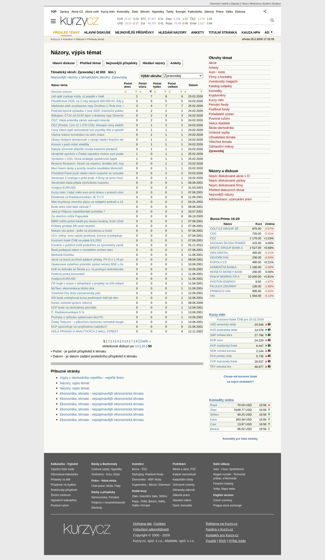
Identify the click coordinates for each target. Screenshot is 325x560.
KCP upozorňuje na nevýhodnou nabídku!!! (79, 326)
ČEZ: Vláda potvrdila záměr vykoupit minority (80, 120)
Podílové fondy (219, 109)
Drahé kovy (139, 491)
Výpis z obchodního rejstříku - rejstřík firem (92, 377)
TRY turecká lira (220, 366)
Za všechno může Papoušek (69, 216)
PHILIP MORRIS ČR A (224, 276)
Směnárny (97, 474)
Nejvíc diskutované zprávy (227, 180)
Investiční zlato (148, 496)
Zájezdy (235, 3)
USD (120, 23)
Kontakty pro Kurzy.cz (222, 535)
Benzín (153, 501)
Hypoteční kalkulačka (63, 500)
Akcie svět (92, 11)
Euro (109, 474)
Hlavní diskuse (64, 63)
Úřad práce (98, 485)
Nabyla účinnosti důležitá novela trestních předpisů (84, 149)
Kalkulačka (195, 11)
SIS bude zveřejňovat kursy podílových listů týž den (84, 297)
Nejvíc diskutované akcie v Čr (229, 176)
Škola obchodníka (221, 128)
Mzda (109, 485)
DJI (143, 23)
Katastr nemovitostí (184, 474)
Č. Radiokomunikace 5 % (67, 312)
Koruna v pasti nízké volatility (70, 144)
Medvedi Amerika (62, 254)
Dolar (116, 474)
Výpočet (72, 464)
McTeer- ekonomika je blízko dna (72, 288)
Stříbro (214, 414)
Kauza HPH (250, 32)
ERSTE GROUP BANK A (226, 247)
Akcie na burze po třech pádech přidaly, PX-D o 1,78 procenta (91, 259)
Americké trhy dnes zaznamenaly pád (75, 293)
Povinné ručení (219, 118)
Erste (193, 23)
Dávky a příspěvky (103, 492)
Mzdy (158, 479)
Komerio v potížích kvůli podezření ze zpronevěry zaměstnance (92, 245)
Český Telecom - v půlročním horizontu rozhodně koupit (87, 322)
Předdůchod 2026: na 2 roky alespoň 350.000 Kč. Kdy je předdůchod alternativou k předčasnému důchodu (120, 101)
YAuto (244, 3)
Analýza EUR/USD (63, 187)
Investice (68, 39)
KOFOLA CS (218, 262)
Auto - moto (217, 72)
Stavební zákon (182, 500)
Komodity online (221, 400)
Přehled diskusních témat (226, 190)
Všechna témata (220, 142)
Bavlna (214, 429)
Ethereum (164, 484)
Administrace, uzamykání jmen (230, 199)
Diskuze (240, 11)
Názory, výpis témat (74, 383)
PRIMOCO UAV (220, 291)
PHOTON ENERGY (223, 281)
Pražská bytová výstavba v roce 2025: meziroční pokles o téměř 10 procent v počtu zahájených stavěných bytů (123, 110)
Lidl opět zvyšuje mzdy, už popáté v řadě (77, 96)
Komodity (215, 91)
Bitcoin (145, 11)
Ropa (213, 405)
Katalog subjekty (220, 86)
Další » (145, 341)
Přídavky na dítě (60, 479)
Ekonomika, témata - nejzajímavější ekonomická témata (102, 393)
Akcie (212, 63)
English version (223, 495)
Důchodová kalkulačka (64, 474)
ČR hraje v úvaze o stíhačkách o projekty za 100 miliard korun (91, 283)
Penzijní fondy (219, 104)
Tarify (170, 11)
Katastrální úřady (183, 479)
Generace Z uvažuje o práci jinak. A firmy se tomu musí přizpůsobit (94, 178)
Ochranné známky (184, 484)
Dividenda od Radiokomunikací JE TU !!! (77, 197)
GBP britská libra (221, 335)
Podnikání (179, 464)
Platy (117, 485)
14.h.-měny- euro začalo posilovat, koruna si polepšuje (86, 235)
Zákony (209, 11)
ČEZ (213, 238)
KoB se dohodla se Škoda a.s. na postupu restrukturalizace (89, 269)
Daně (176, 505)
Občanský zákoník (184, 489)
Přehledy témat (95, 39)
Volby (216, 488)
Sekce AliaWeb (219, 123)
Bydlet (266, 3)
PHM (144, 501)
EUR (120, 19)
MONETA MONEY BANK (226, 272)
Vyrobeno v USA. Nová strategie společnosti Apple (84, 158)
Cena (224, 469)
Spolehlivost (236, 469)
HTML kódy (237, 541)
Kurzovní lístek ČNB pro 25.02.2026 (240, 319)
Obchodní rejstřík (219, 3)
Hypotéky (158, 11)
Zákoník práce (181, 495)
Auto (216, 469)
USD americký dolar (223, 324)
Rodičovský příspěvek (64, 489)
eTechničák (230, 478)
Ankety (175, 63)
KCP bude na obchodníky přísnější (73, 307)
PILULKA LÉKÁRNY (223, 286)
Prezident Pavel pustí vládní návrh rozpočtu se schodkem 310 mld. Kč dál (99, 173)
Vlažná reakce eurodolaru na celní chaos (77, 134)
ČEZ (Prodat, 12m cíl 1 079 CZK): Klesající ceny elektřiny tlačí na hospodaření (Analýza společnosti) (116, 125)
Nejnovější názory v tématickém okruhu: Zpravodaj (89, 77)
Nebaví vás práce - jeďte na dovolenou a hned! (81, 230)
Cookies (159, 524)
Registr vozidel (222, 474)
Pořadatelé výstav (221, 114)
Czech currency (222, 500)
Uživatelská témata (222, 137)
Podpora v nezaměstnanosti (108, 502)
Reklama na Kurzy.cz (222, 524)
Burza (135, 469)
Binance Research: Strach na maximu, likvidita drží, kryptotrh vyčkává (96, 163)
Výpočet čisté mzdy (62, 469)
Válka (229, 11)
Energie (181, 11)
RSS (222, 541)
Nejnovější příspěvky (121, 63)
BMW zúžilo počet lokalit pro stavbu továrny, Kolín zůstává (89, 221)
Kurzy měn (216, 100)
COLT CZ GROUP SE (224, 228)
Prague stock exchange (227, 505)
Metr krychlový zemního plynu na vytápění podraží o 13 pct (89, 201)
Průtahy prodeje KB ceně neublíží (73, 226)
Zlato (213, 409)
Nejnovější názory (221, 194)
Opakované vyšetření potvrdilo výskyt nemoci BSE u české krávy (93, 264)
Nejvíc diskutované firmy (226, 185)
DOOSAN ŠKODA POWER (228, 243)
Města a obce (181, 469)
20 (143, 346)
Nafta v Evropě (141, 505)
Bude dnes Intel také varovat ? (71, 206)
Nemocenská (99, 497)
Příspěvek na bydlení (63, 484)
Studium (276, 3)
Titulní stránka (223, 32)
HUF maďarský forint (223, 345)
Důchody (96, 507)
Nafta (161, 501)
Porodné (114, 497)
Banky (95, 464)
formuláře (186, 505)
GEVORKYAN (219, 257)
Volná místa (108, 480)
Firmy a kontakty (220, 77)
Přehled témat (90, 63)
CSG (213, 233)
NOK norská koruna (223, 350)
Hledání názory (154, 63)
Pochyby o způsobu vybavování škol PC (77, 317)
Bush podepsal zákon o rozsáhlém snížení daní (82, 249)
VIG (212, 295)
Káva (213, 419)
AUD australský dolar (223, 329)
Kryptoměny (217, 95)
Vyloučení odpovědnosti (151, 529)
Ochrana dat (142, 524)
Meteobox (255, 3)
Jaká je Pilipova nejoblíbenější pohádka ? (78, 211)
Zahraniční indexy (221, 146)
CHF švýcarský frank (223, 361)
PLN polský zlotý (221, 356)
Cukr (213, 424)
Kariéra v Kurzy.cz (219, 529)
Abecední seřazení (61, 91)
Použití (211, 541)
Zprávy (64, 11)
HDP (150, 479)
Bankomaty (109, 464)
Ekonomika (138, 479)
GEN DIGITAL (219, 252)
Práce (220, 11)
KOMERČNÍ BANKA (223, 267)
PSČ (193, 469)
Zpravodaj (216, 151)
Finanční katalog (223, 483)
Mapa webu (228, 488)
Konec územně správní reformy (71, 302)
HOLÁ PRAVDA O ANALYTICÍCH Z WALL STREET (84, 331)
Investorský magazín (223, 81)
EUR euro (216, 340)
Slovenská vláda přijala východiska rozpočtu (80, 182)
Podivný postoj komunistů (67, 274)
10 (137, 346)
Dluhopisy (138, 474)
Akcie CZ (77, 11)
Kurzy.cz (55, 39)
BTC (143, 19)
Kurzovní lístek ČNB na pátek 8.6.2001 (76, 240)
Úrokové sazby (219, 132)
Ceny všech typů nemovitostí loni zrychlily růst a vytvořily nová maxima (97, 130)
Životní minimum (61, 495)
